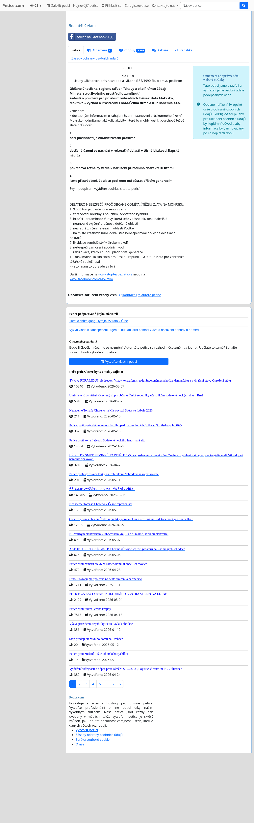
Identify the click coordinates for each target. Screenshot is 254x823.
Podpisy (132, 106)
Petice (75, 106)
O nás (80, 800)
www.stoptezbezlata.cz (115, 330)
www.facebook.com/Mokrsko (91, 334)
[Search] (210, 5)
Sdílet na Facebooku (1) (91, 92)
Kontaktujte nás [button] (164, 5)
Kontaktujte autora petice (140, 350)
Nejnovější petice (85, 5)
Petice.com (13, 5)
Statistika (183, 106)
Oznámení (99, 106)
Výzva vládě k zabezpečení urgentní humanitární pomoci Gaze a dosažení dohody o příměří (134, 385)
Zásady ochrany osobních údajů (94, 114)
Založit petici (58, 5)
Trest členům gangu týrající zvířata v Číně (98, 376)
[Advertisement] (158, 45)
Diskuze (160, 106)
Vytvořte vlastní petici (119, 417)
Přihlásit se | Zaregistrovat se (125, 5)
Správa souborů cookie (93, 795)
